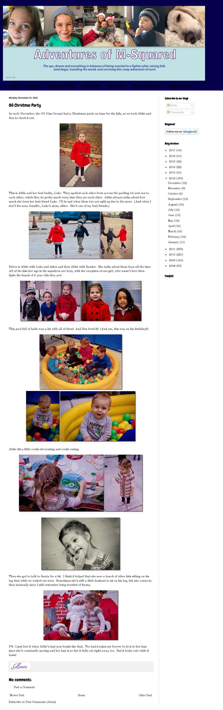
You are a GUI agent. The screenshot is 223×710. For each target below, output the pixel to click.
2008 (172, 266)
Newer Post (17, 695)
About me (33, 85)
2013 (172, 172)
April (171, 226)
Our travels (116, 85)
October (173, 193)
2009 (172, 260)
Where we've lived (147, 85)
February (174, 237)
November (174, 188)
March (172, 231)
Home (14, 85)
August (173, 204)
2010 (172, 254)
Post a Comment (24, 687)
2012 (172, 178)
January (173, 242)
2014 (172, 167)
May (171, 220)
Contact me (90, 85)
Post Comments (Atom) (41, 702)
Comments (175, 112)
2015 (172, 161)
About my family (61, 85)
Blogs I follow (179, 85)
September (175, 199)
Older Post (145, 695)
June (171, 215)
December (175, 183)
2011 (172, 249)
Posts (172, 105)
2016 (172, 156)
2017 (172, 150)
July (171, 210)
